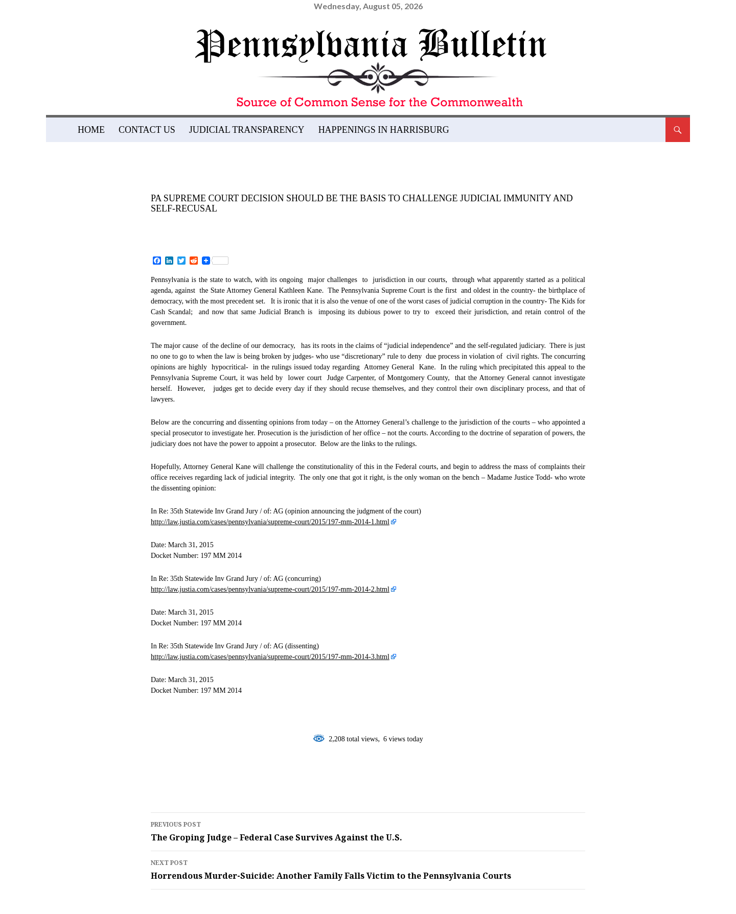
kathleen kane (298, 779)
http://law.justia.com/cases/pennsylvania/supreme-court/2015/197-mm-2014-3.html (270, 657)
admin (252, 225)
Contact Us (147, 130)
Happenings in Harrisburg (383, 130)
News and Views (189, 184)
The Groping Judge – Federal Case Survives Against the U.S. (368, 830)
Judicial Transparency (247, 130)
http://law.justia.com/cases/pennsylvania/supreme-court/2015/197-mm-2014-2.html (270, 589)
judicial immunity (202, 779)
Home (91, 130)
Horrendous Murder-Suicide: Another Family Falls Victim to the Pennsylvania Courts (368, 869)
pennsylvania (383, 779)
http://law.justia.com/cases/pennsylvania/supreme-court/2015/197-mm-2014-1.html (270, 522)
